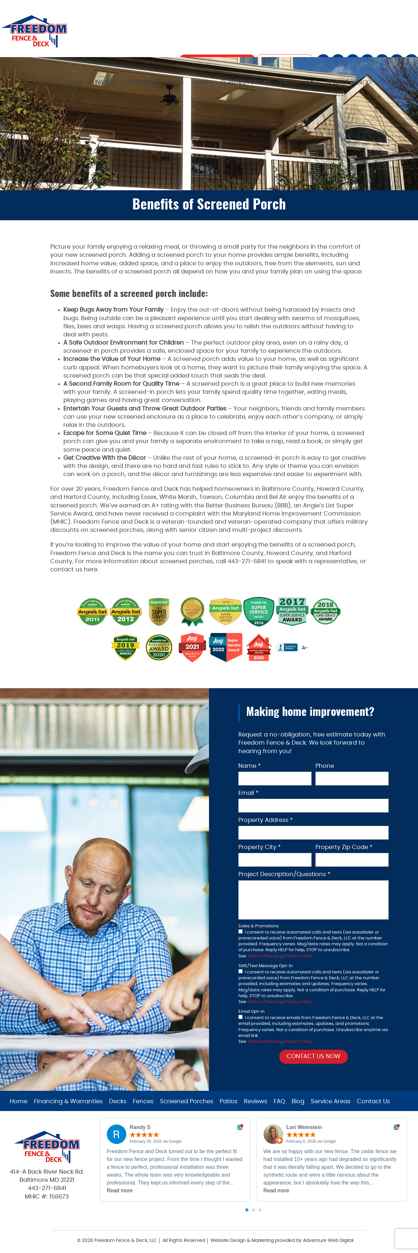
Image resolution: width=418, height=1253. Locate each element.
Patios (288, 82)
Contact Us (396, 82)
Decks (175, 82)
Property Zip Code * (344, 847)
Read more (120, 1190)
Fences (202, 82)
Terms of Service (264, 956)
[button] (247, 1210)
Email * (248, 793)
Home (75, 82)
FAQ (312, 82)
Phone (324, 766)
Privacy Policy (297, 956)
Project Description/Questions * (284, 874)
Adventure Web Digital (328, 1240)
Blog (364, 82)
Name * (249, 766)
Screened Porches (245, 82)
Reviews (337, 82)
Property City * (259, 847)
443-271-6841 (47, 1188)
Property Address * (265, 820)
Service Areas (330, 1102)
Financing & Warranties (125, 82)
